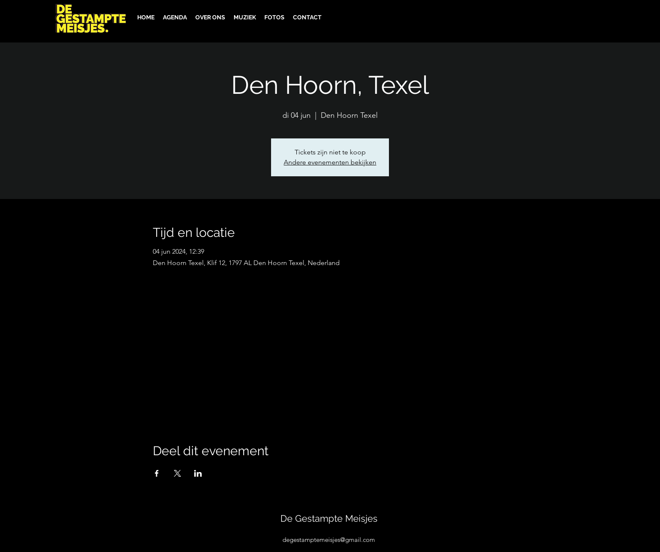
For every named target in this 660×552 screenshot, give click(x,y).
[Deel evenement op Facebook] (157, 473)
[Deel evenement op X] (177, 473)
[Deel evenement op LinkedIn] (198, 473)
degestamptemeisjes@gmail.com (328, 540)
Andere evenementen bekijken (330, 162)
